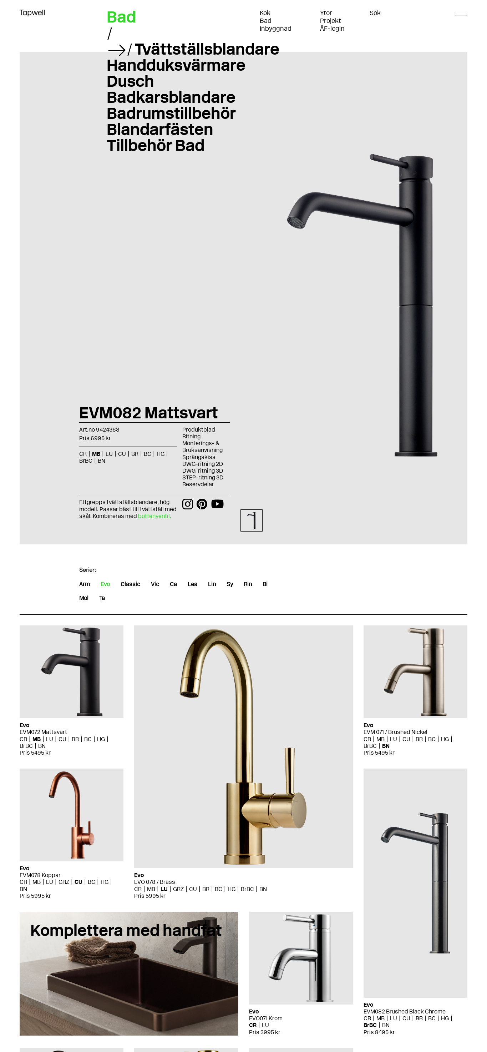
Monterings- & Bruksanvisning (202, 446)
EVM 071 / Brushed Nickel (395, 732)
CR (83, 454)
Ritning (191, 436)
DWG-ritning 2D (202, 463)
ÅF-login (332, 28)
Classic (130, 584)
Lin (212, 584)
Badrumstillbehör (171, 113)
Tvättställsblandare (207, 49)
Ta (102, 598)
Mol (83, 598)
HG (160, 454)
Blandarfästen (160, 129)
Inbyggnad (275, 28)
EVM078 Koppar (40, 875)
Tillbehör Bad (155, 145)
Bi (265, 584)
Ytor (326, 13)
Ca (173, 584)
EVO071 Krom (266, 1018)
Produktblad (198, 429)
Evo (105, 584)
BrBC (85, 460)
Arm (84, 584)
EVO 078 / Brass (154, 882)
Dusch (130, 81)
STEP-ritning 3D (202, 477)
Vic (155, 584)
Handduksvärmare (176, 65)
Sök (375, 13)
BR (134, 454)
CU (122, 454)
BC (147, 454)
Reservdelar (198, 484)
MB (96, 454)
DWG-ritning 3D (202, 470)
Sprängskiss (198, 457)
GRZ (178, 889)
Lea (192, 584)
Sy (230, 584)
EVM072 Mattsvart (43, 732)
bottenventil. (155, 516)
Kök (265, 13)
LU (109, 454)
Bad (266, 21)
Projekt (330, 21)
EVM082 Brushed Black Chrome (405, 1011)
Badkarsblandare (171, 97)
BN (101, 460)
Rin (248, 584)
